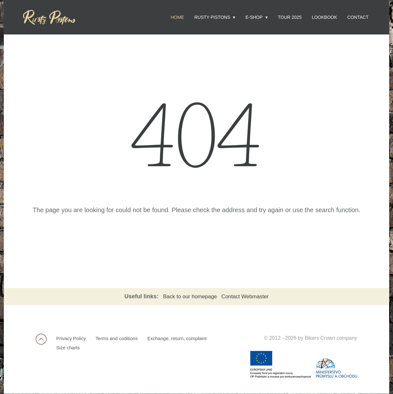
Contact (358, 17)
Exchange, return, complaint (185, 338)
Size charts (69, 349)
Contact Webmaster (247, 296)
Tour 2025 (289, 17)
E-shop (254, 17)
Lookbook (324, 17)
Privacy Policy (73, 338)
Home (177, 17)
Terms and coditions (121, 338)
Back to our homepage (189, 296)
